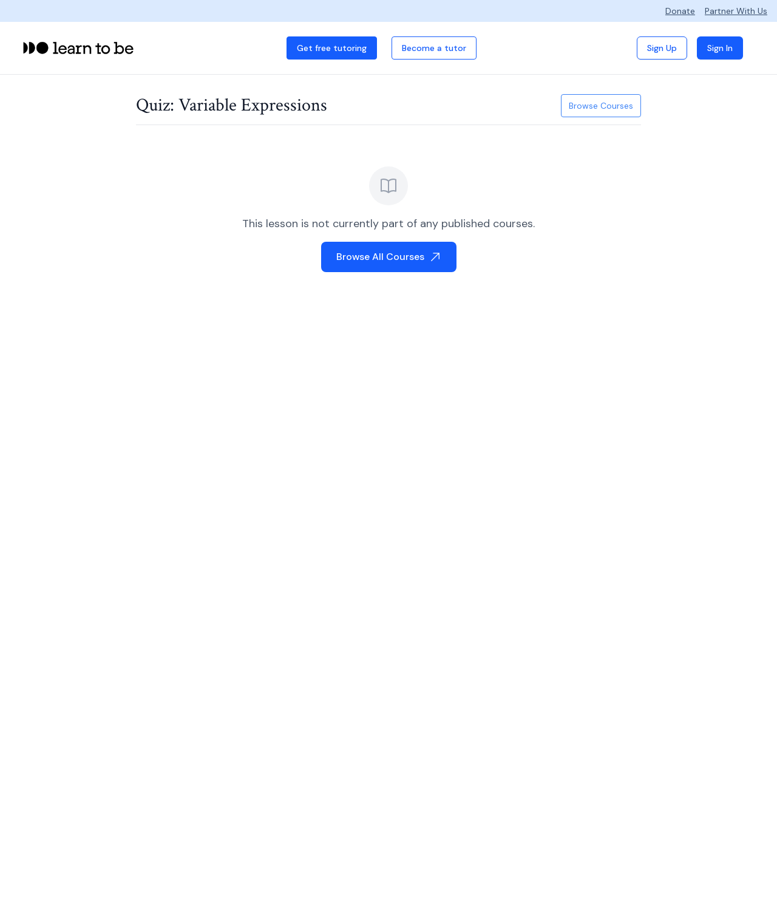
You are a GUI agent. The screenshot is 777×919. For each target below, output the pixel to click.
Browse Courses (601, 105)
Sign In (720, 48)
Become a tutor (434, 48)
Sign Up (662, 48)
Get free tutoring (332, 48)
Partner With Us (736, 10)
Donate (680, 10)
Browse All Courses (388, 256)
